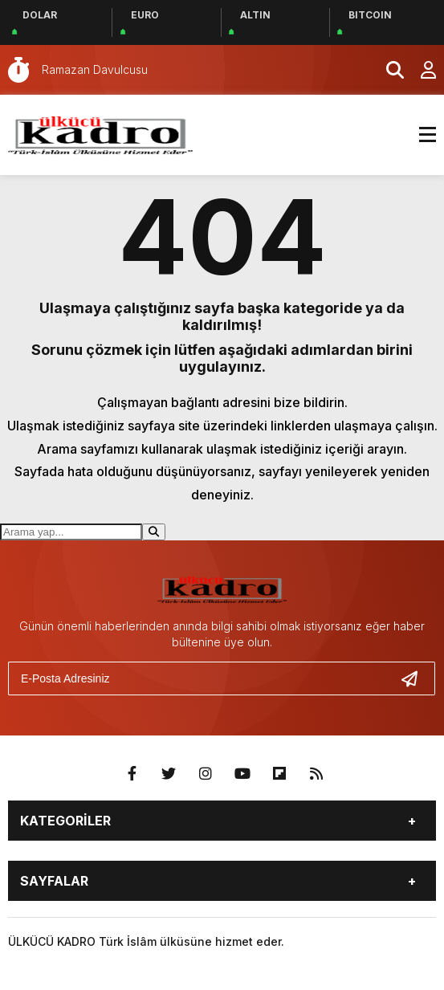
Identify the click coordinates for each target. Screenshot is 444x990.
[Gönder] (416, 678)
